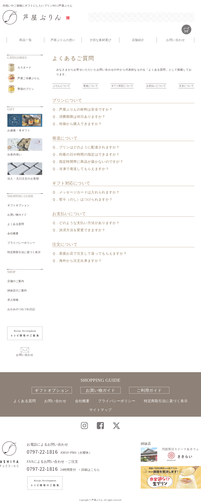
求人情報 (12, 299)
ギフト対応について (122, 86)
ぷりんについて (61, 86)
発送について (90, 86)
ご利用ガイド (149, 390)
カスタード (24, 67)
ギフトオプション (18, 205)
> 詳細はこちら (89, 469)
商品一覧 (25, 40)
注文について (186, 86)
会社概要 (12, 233)
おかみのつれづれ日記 (21, 309)
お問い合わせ (175, 40)
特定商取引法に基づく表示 (24, 252)
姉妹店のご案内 (17, 290)
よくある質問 (15, 224)
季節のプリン (25, 88)
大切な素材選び (100, 40)
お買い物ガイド (17, 214)
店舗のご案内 (15, 281)
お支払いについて (156, 86)
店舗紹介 (138, 40)
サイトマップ (100, 409)
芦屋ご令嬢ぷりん (28, 78)
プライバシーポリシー (21, 242)
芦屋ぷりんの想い (63, 40)
